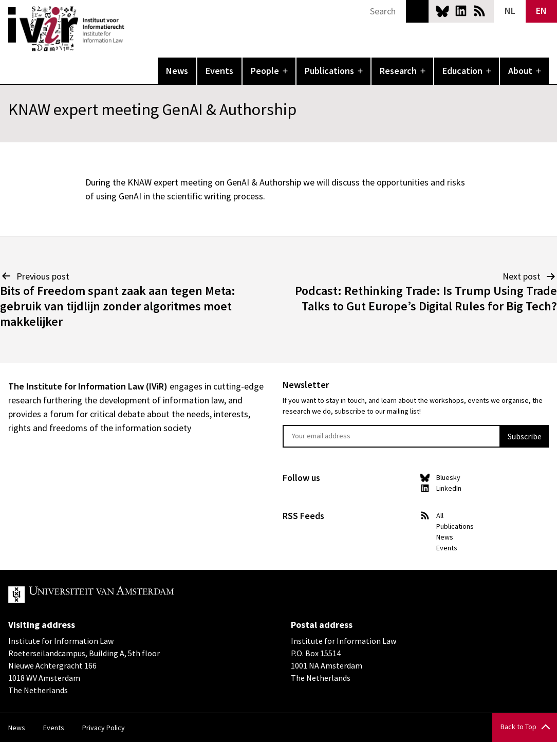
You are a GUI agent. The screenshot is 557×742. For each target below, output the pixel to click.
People (265, 71)
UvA (127, 594)
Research (398, 71)
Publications (329, 71)
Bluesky (442, 11)
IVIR (131, 28)
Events (219, 71)
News (177, 71)
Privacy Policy (103, 727)
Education (462, 71)
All (439, 515)
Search (417, 11)
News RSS (479, 11)
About (520, 71)
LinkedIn (461, 11)
